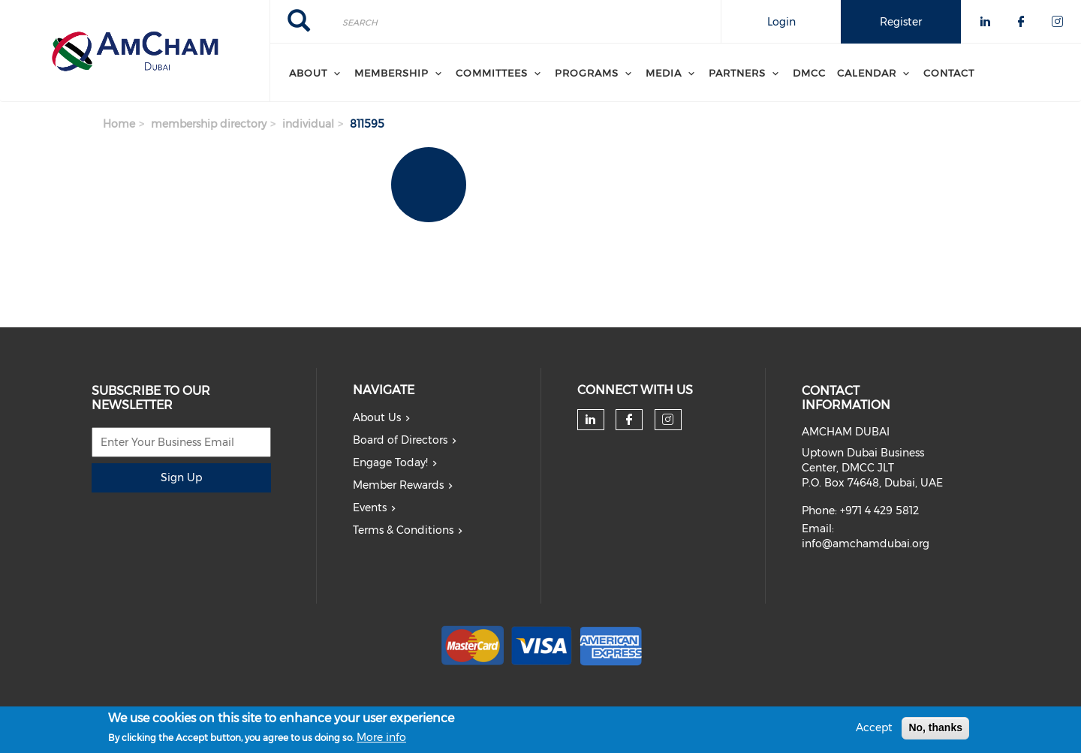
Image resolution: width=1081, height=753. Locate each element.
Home (119, 124)
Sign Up (181, 477)
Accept (874, 730)
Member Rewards (398, 485)
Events (370, 507)
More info (381, 741)
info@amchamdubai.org (865, 543)
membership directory (208, 124)
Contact (948, 73)
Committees (492, 73)
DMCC (809, 73)
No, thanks (935, 730)
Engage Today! (390, 462)
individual (308, 124)
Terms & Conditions (403, 530)
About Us (377, 417)
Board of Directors (400, 440)
